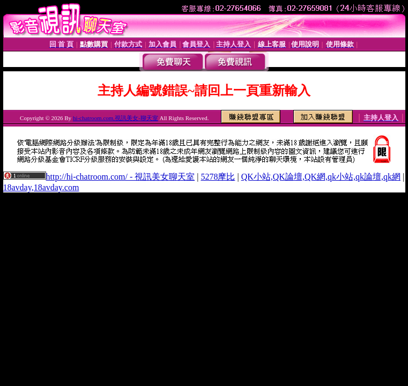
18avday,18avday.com (41, 187)
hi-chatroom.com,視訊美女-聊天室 (115, 118)
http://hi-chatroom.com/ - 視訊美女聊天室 (120, 176)
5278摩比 (218, 176)
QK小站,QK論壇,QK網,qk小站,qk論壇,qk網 (320, 176)
